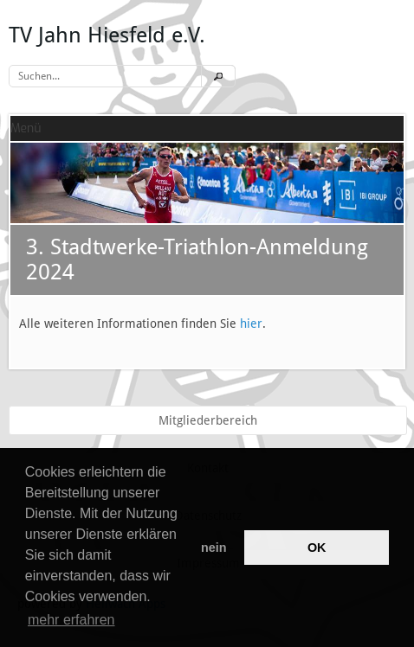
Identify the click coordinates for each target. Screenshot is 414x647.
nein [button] (214, 547)
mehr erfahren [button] (71, 619)
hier (251, 323)
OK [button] (317, 547)
